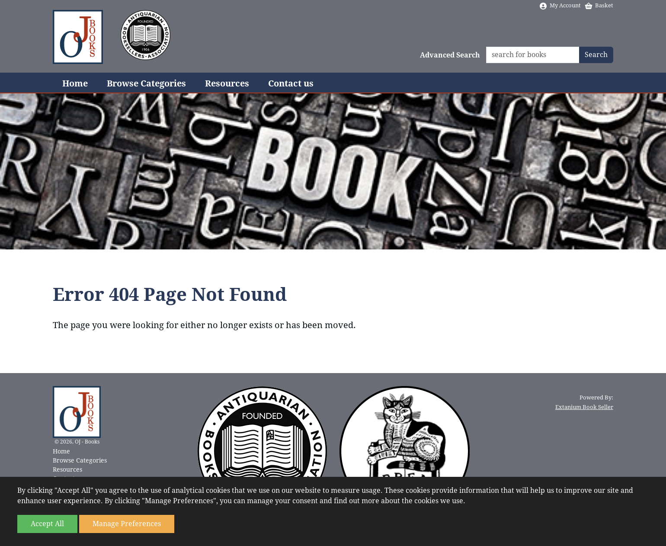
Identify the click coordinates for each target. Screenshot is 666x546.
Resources (227, 83)
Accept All (47, 524)
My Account (560, 5)
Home (75, 83)
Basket (598, 5)
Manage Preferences (127, 524)
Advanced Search (450, 55)
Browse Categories (146, 83)
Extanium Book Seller (584, 407)
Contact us (291, 83)
